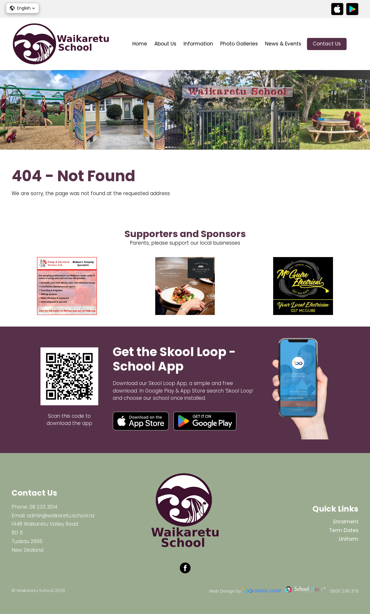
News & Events (283, 43)
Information (198, 43)
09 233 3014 (43, 506)
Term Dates (343, 530)
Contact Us (327, 43)
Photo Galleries (239, 43)
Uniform (348, 539)
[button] (22, 8)
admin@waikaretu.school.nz (61, 515)
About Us (165, 43)
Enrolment (345, 521)
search (355, 44)
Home (139, 43)
